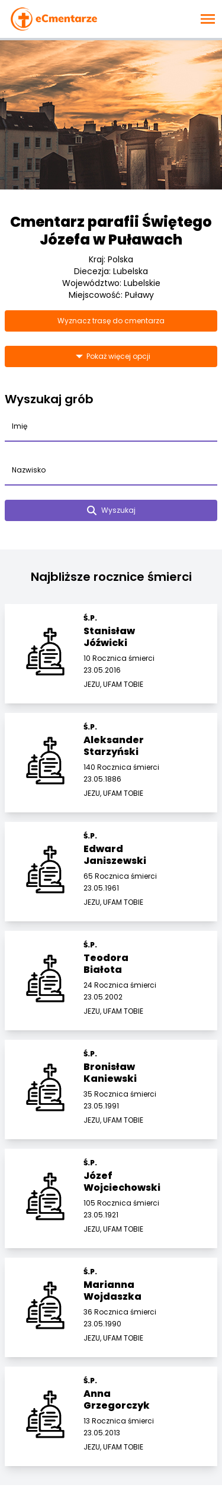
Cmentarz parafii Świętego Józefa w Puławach (111, 230)
